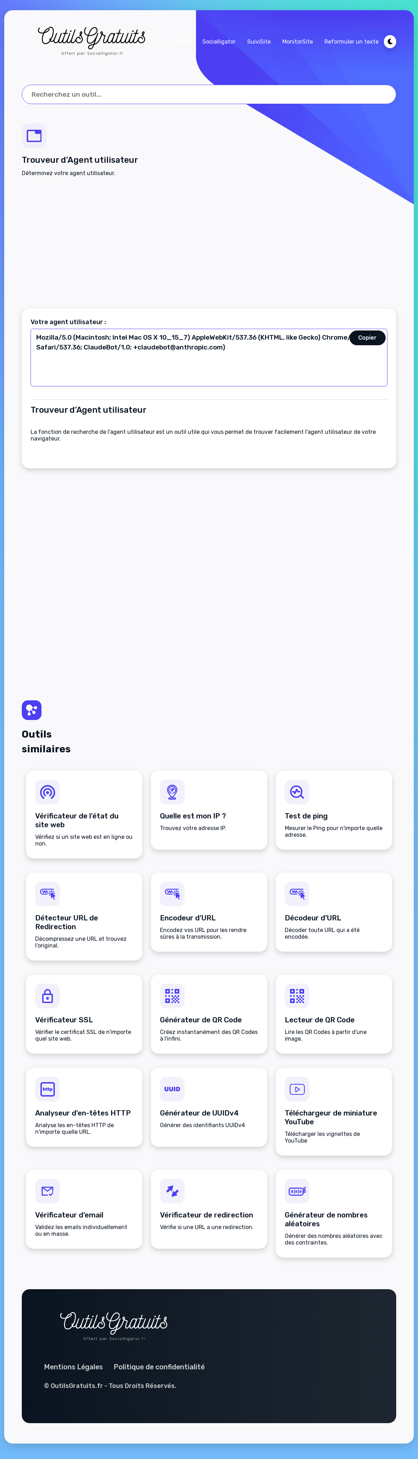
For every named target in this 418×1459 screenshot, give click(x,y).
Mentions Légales (75, 1371)
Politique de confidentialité (162, 1371)
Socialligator (218, 42)
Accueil (181, 42)
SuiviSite (258, 42)
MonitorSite (297, 42)
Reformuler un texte (351, 42)
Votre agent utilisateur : (68, 323)
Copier (367, 338)
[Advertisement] (209, 243)
